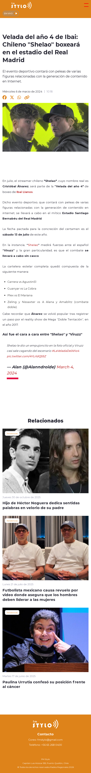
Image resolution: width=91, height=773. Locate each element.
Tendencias (12, 433)
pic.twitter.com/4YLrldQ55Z (26, 356)
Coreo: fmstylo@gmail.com (45, 739)
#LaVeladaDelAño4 (65, 350)
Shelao (33, 245)
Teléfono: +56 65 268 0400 (45, 744)
